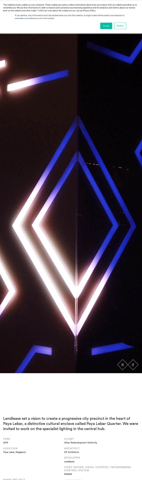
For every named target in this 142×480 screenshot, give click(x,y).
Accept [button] (106, 26)
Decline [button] (120, 26)
